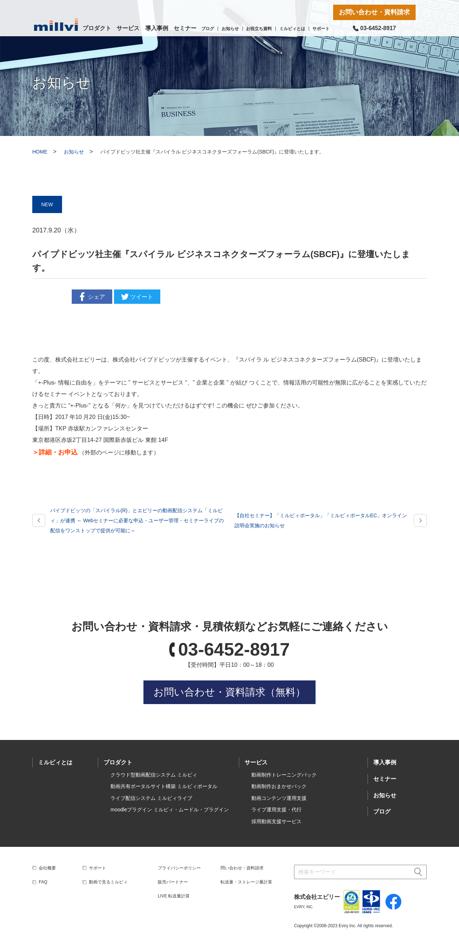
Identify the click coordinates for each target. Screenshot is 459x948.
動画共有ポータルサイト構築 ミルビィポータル (163, 786)
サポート (321, 29)
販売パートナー (173, 882)
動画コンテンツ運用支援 (279, 798)
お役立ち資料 (259, 29)
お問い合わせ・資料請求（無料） (229, 692)
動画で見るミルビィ (108, 882)
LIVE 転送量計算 (174, 896)
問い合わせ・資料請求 (242, 868)
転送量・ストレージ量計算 (246, 882)
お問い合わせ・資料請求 (374, 12)
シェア (91, 296)
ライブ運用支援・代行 (276, 809)
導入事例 (156, 28)
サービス (128, 28)
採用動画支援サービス (276, 821)
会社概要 (47, 868)
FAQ (43, 882)
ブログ (207, 29)
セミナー (185, 28)
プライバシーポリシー (179, 868)
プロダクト (96, 28)
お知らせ (230, 29)
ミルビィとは (292, 29)
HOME (39, 152)
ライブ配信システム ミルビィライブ (151, 798)
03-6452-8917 (234, 650)
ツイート (136, 296)
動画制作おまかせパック (279, 786)
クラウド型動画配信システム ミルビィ (153, 775)
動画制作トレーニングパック (284, 775)
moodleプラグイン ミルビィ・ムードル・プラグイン (169, 809)
